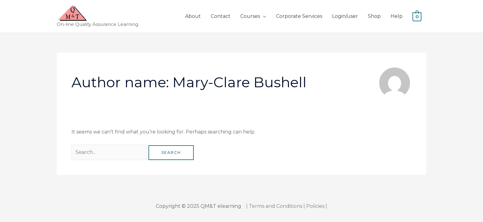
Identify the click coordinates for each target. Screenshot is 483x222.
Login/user (345, 16)
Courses (250, 16)
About (193, 16)
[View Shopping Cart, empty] (416, 16)
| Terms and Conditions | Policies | (286, 206)
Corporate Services (299, 16)
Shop (374, 16)
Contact (220, 16)
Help (397, 16)
